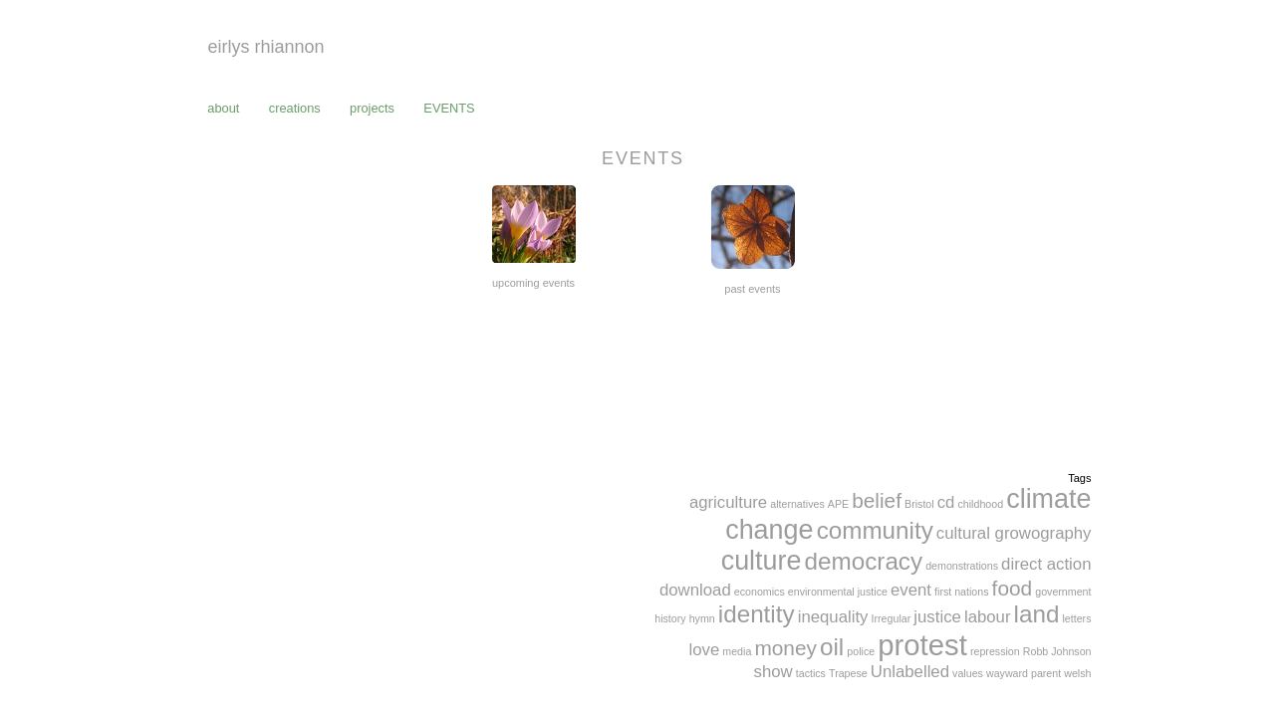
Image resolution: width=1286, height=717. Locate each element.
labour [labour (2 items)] (987, 616)
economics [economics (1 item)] (759, 592)
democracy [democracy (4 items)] (864, 561)
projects (372, 108)
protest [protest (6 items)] (922, 644)
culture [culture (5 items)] (761, 561)
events (448, 108)
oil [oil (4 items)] (832, 646)
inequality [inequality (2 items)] (833, 616)
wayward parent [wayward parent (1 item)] (1023, 673)
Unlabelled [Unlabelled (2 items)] (910, 671)
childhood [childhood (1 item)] (980, 504)
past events (752, 289)
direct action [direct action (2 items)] (1046, 564)
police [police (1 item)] (861, 651)
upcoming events (533, 283)
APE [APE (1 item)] (838, 504)
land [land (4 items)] (1037, 613)
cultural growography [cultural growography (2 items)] (1014, 533)
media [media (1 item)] (736, 651)
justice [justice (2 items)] (937, 616)
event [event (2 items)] (911, 590)
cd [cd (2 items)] (946, 502)
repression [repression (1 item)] (995, 651)
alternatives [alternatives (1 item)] (797, 504)
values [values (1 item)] (967, 673)
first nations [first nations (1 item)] (961, 592)
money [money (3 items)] (785, 647)
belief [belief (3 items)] (876, 500)
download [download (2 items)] (695, 590)
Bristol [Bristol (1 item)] (919, 504)
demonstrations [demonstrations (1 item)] (961, 566)
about (223, 108)
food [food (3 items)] (1012, 588)
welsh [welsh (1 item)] (1077, 673)
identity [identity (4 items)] (756, 613)
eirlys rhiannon (266, 47)
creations (295, 108)
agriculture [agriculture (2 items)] (728, 502)
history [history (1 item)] (669, 618)
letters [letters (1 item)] (1076, 618)
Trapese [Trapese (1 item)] (848, 673)
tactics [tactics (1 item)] (811, 673)
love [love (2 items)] (703, 649)
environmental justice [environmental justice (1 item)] (838, 592)
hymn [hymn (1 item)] (702, 618)
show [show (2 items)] (773, 671)
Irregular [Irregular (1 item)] (891, 618)
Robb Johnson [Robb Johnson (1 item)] (1057, 651)
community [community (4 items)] (875, 530)
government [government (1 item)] (1063, 592)
